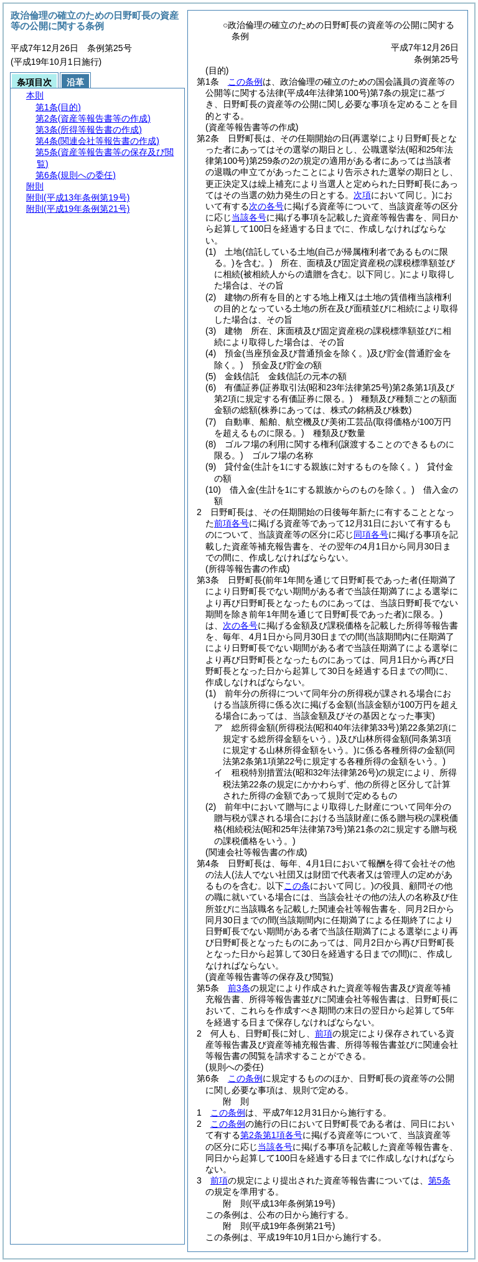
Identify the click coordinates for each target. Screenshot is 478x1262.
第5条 (439, 1180)
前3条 (239, 988)
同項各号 (371, 534)
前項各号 (231, 523)
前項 (323, 1033)
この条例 (245, 82)
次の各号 (266, 206)
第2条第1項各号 (271, 1135)
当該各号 (249, 217)
